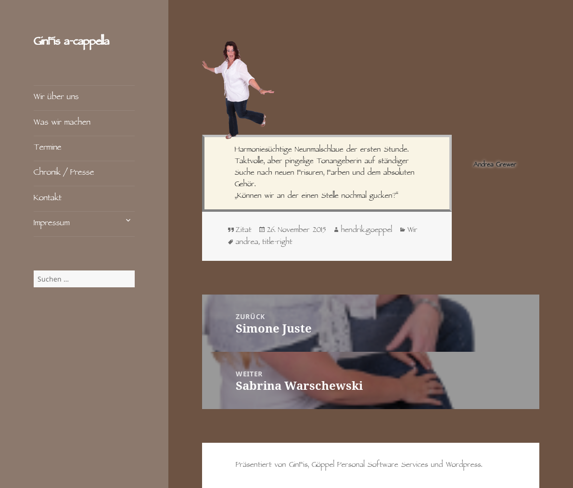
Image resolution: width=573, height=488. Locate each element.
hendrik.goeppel (366, 230)
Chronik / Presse (64, 173)
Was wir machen (62, 122)
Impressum (52, 223)
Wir (412, 230)
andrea (247, 242)
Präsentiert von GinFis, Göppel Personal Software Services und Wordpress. (359, 465)
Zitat (244, 230)
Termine (48, 147)
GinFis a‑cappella (71, 42)
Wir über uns (56, 97)
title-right (277, 242)
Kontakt (48, 198)
